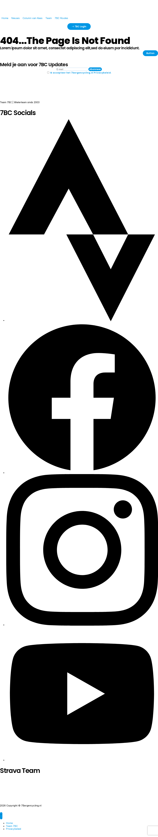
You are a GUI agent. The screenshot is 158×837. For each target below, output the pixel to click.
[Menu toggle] (1, 815)
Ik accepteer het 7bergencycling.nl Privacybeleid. (81, 72)
